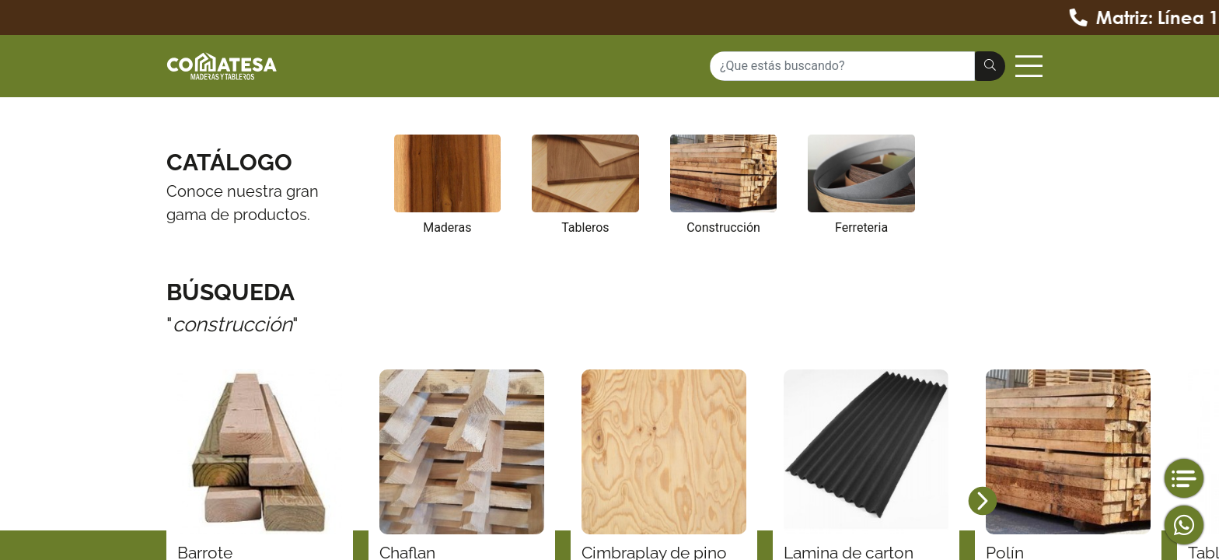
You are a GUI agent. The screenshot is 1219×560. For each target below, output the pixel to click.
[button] (982, 500)
